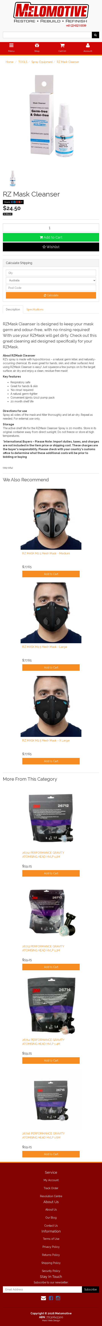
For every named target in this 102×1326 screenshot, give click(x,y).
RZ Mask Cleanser (68, 61)
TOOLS (22, 61)
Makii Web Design (51, 1320)
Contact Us (51, 1225)
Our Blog (51, 1217)
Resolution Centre (51, 1196)
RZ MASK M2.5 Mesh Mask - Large (44, 647)
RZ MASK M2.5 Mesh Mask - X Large (46, 740)
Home (9, 61)
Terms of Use (51, 1238)
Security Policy (51, 1270)
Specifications (35, 309)
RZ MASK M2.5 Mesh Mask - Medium (46, 553)
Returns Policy (51, 1254)
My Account (51, 1180)
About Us (51, 1209)
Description (13, 309)
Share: (13, 202)
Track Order (51, 1188)
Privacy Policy (51, 1246)
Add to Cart (51, 237)
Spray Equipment (42, 61)
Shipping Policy (51, 1262)
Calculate (51, 295)
